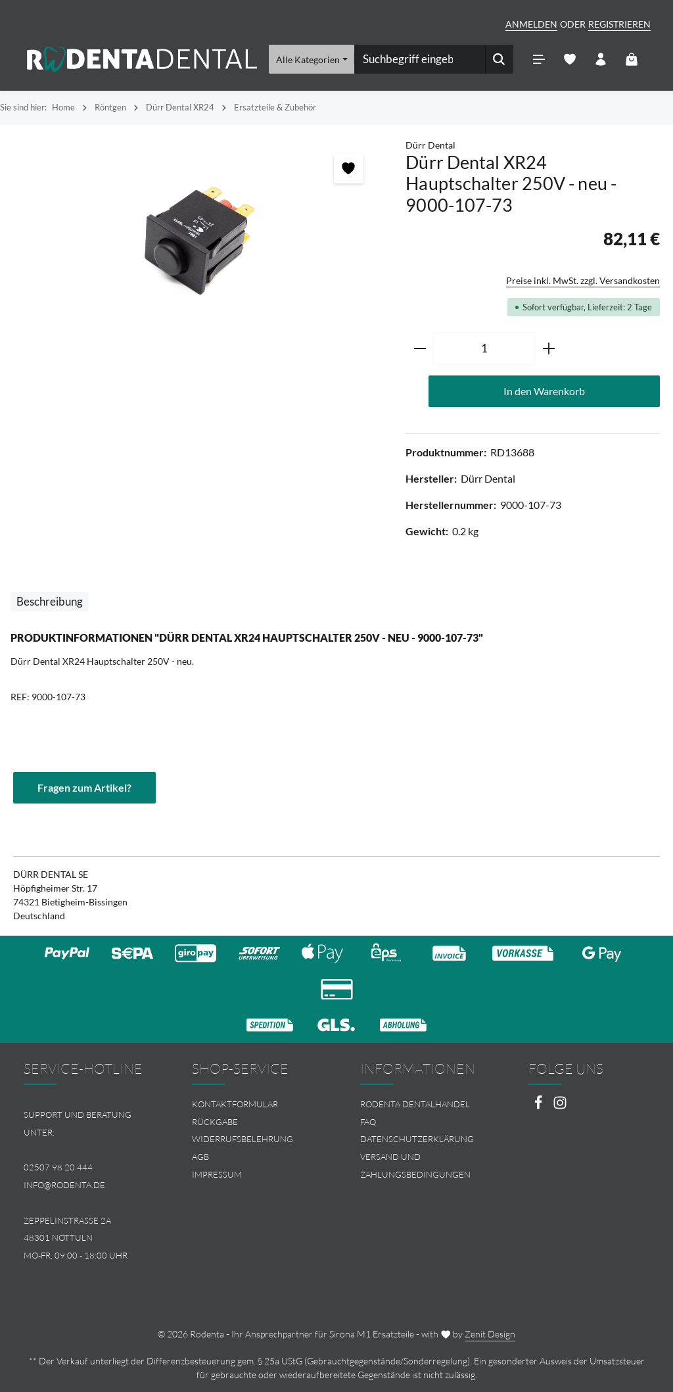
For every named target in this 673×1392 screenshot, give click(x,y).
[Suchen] (499, 59)
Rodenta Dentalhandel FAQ (415, 1113)
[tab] (50, 602)
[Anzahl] (484, 348)
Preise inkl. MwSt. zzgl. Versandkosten (583, 280)
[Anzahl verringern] (420, 348)
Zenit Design (490, 1333)
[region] (196, 241)
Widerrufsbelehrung (242, 1139)
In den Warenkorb (544, 391)
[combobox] (420, 59)
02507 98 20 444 (58, 1167)
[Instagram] (560, 1106)
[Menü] (539, 59)
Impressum (217, 1174)
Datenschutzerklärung (417, 1139)
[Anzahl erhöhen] (549, 348)
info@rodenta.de (64, 1185)
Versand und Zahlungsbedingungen (415, 1165)
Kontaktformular (235, 1104)
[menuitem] (252, 1104)
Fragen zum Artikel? (84, 787)
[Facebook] (539, 1106)
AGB (200, 1156)
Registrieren (619, 24)
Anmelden (531, 24)
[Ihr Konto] (601, 59)
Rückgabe (215, 1121)
